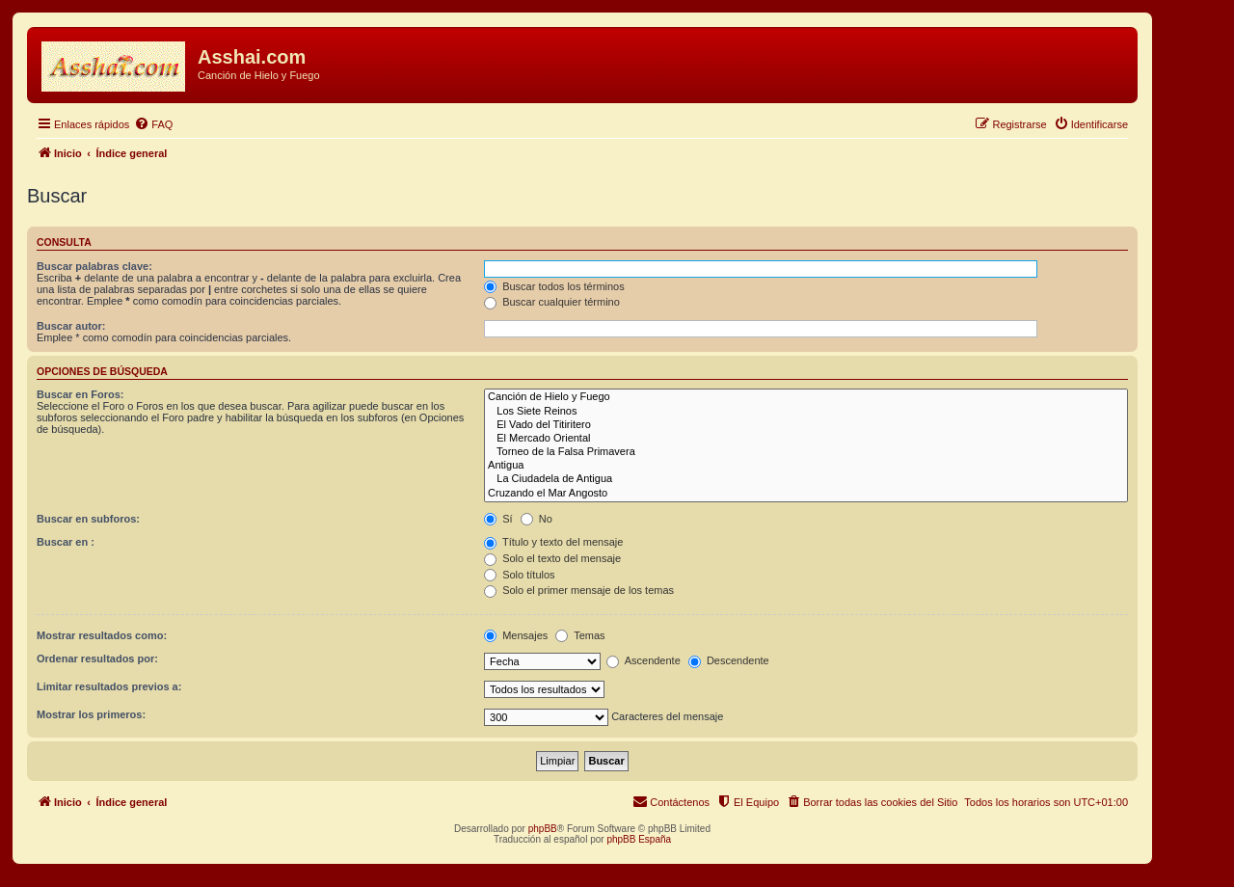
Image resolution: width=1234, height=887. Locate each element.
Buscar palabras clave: (94, 266)
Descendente (728, 660)
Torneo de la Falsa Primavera (806, 452)
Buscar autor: (71, 326)
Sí (498, 518)
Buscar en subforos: (88, 518)
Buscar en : (65, 542)
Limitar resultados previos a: (109, 686)
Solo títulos (519, 574)
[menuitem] (153, 124)
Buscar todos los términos (554, 286)
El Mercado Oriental (806, 438)
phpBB (542, 828)
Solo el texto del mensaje (552, 558)
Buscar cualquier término (552, 302)
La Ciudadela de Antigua (806, 479)
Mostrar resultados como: (102, 635)
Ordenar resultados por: (97, 658)
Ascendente (643, 660)
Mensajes (516, 635)
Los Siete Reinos (806, 411)
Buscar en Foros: (80, 394)
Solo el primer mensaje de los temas (579, 590)
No (536, 518)
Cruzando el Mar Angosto (806, 493)
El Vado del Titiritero (806, 425)
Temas (579, 635)
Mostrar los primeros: (91, 714)
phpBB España (638, 839)
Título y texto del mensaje (553, 542)
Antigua (806, 465)
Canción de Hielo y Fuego (806, 397)
